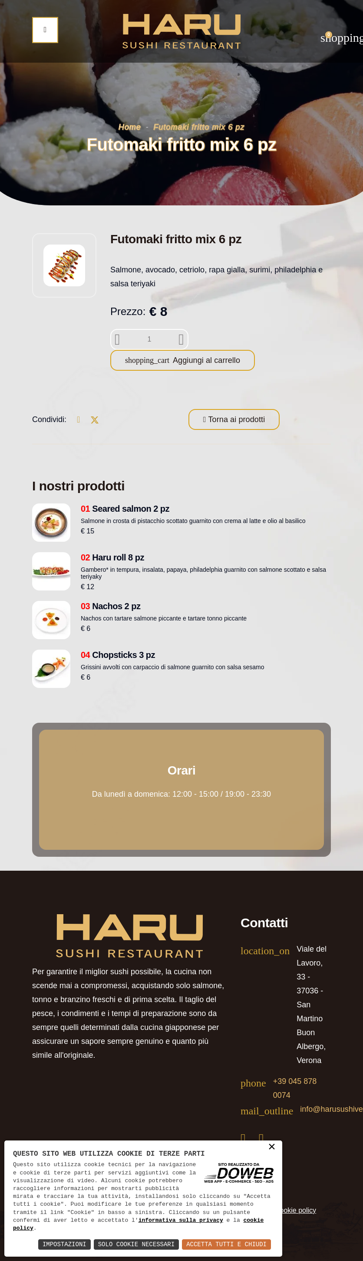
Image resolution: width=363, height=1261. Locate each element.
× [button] (272, 1147)
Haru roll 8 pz (112, 557)
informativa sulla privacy (181, 1220)
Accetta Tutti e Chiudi (226, 1244)
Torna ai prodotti (235, 419)
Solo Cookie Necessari (136, 1244)
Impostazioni (64, 1244)
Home (130, 127)
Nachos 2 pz (111, 606)
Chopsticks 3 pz (118, 655)
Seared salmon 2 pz (125, 508)
